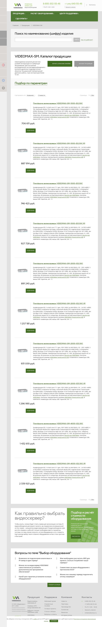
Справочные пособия (48, 605)
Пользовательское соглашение (18, 607)
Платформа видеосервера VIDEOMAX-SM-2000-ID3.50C (58, 343)
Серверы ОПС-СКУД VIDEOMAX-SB (33, 607)
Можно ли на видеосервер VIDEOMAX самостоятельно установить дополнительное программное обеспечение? (33, 568)
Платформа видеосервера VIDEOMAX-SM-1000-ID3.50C (58, 183)
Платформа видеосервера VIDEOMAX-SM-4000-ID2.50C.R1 (59, 464)
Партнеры (64, 604)
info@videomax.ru (91, 613)
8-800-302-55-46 (51, 4)
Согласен (54, 620)
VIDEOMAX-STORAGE (31, 616)
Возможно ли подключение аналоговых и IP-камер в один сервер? (35, 559)
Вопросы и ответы (50, 614)
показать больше (54, 584)
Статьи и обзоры (50, 611)
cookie (35, 619)
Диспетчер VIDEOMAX (71, 115)
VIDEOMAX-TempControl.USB (59, 117)
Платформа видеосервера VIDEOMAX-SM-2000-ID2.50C (58, 263)
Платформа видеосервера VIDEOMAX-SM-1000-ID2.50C (58, 103)
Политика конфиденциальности (18, 609)
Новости (64, 601)
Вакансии (64, 612)
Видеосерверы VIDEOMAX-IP (32, 602)
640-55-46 (73, 4)
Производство (66, 607)
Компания (66, 597)
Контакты (92, 5)
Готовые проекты (50, 609)
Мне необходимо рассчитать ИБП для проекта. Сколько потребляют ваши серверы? (75, 560)
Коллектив (64, 610)
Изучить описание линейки (60, 64)
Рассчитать (76, 536)
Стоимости (42, 95)
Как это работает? (87, 40)
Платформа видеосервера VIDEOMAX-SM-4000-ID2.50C (58, 424)
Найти (77, 39)
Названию (31, 95)
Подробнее (30, 130)
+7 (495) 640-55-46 (91, 604)
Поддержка (50, 597)
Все (93, 95)
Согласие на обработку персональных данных (21, 611)
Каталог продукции (84, 64)
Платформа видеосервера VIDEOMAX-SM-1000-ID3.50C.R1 (59, 223)
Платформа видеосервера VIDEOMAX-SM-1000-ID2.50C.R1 (59, 143)
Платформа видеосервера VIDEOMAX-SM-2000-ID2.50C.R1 (59, 303)
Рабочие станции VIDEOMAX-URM (33, 611)
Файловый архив (50, 601)
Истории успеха (66, 615)
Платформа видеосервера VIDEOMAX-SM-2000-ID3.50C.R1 (59, 383)
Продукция (33, 597)
